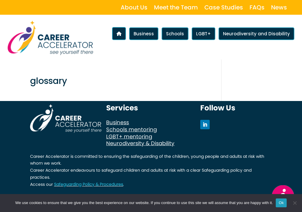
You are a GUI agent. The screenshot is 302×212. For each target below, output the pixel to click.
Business (144, 34)
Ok (281, 203)
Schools (175, 34)
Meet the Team (176, 8)
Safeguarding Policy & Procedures (88, 184)
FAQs (257, 8)
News (279, 8)
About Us (134, 8)
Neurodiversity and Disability (256, 34)
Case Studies (223, 8)
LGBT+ (203, 34)
